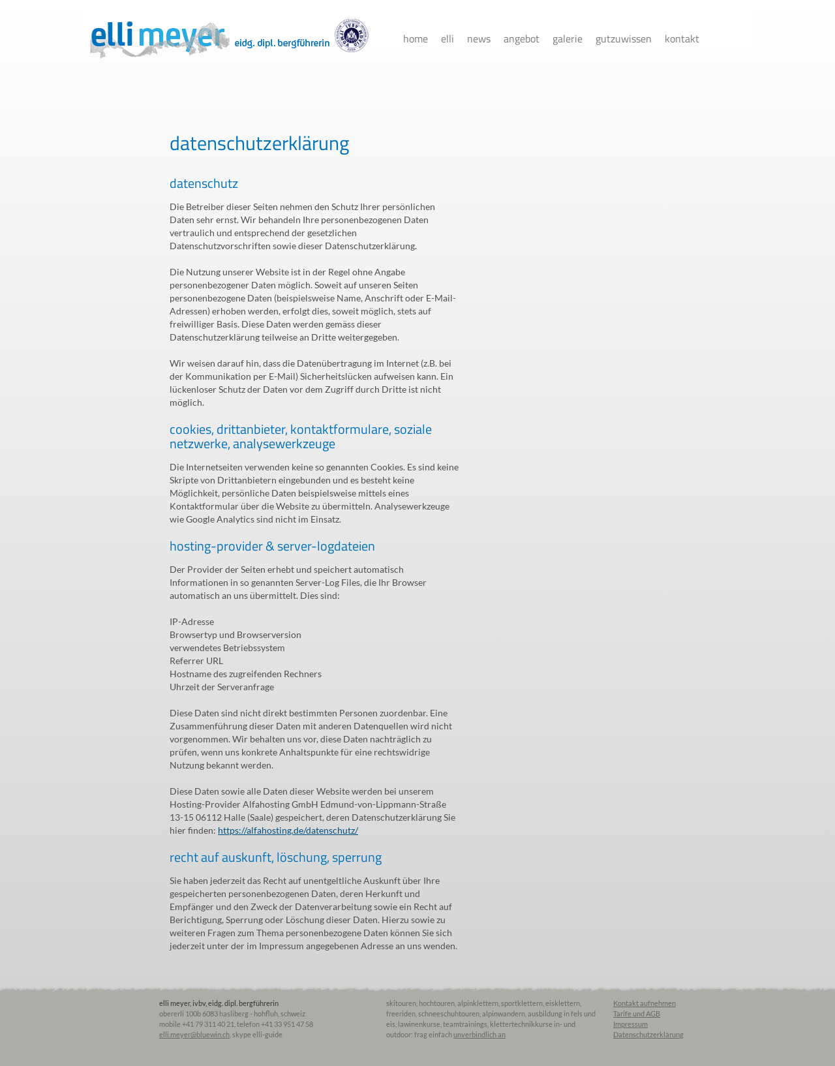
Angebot (521, 38)
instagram (745, 38)
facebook (722, 38)
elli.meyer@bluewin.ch (194, 1034)
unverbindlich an (479, 1034)
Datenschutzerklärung (648, 1034)
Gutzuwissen (624, 38)
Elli (447, 38)
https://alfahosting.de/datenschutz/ (288, 830)
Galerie (568, 38)
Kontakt (682, 38)
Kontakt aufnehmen (644, 1003)
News (479, 38)
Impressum (630, 1024)
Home (415, 38)
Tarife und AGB (636, 1013)
